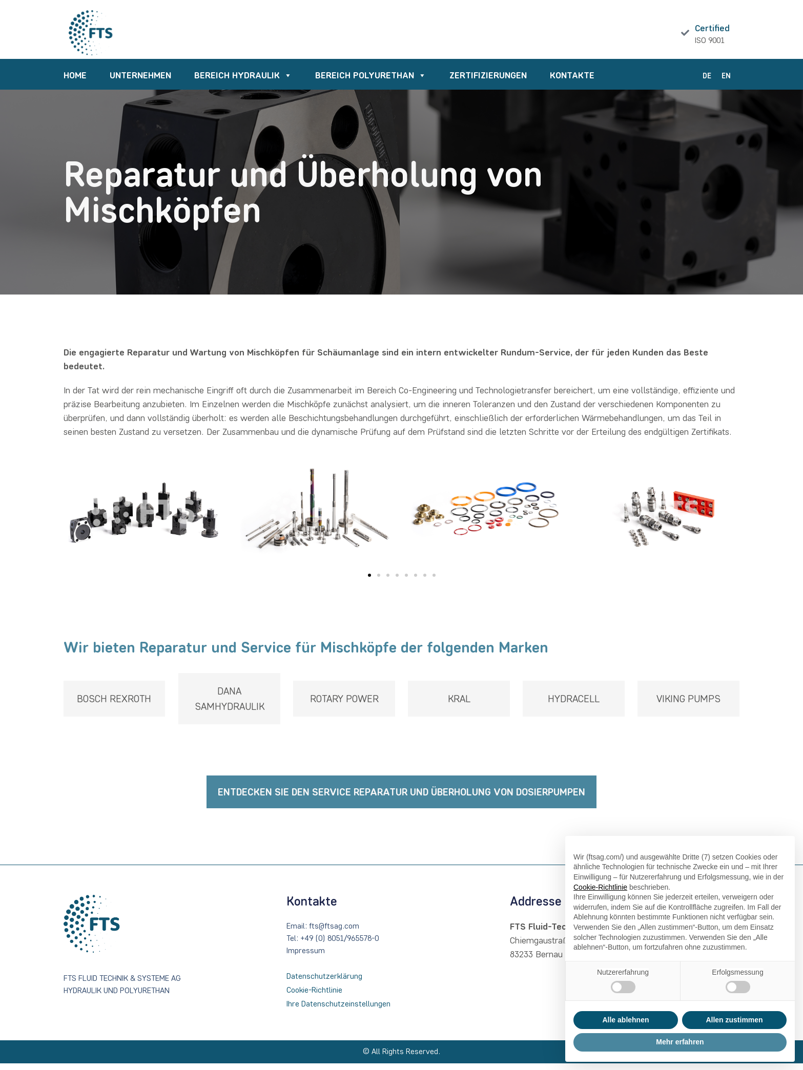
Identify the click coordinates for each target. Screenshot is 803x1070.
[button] (369, 582)
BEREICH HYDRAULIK (243, 82)
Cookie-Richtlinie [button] (600, 887)
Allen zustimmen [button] (734, 1020)
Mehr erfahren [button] (680, 1042)
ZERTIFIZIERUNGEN (488, 82)
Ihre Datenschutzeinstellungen (338, 1010)
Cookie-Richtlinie (314, 996)
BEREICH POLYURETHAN (370, 82)
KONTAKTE (572, 82)
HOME (75, 82)
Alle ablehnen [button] (625, 1020)
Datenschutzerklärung (324, 983)
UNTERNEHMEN (140, 82)
